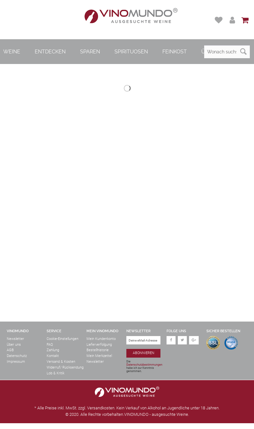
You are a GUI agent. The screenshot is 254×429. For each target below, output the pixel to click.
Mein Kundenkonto (101, 339)
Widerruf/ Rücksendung (65, 367)
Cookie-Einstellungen (62, 339)
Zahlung (53, 350)
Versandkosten (100, 408)
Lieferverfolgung (99, 344)
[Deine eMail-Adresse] (143, 340)
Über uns (14, 344)
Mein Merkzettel (99, 356)
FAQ (50, 344)
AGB (10, 350)
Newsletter (15, 339)
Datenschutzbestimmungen (144, 364)
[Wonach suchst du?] (227, 51)
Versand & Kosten (61, 362)
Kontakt (53, 356)
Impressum (16, 362)
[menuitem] (219, 20)
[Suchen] (243, 51)
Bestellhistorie (97, 350)
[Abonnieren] (143, 353)
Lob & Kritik (55, 373)
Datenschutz (17, 356)
